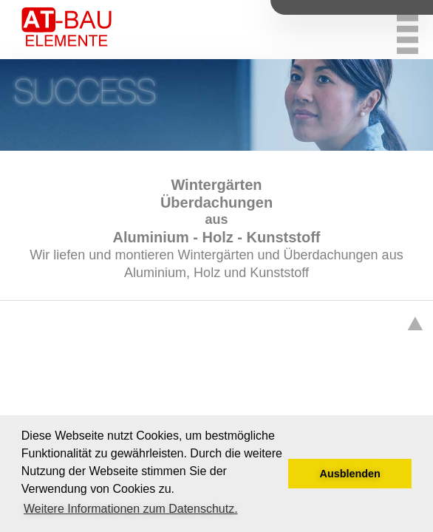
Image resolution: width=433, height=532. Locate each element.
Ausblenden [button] (350, 474)
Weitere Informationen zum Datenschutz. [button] (131, 508)
